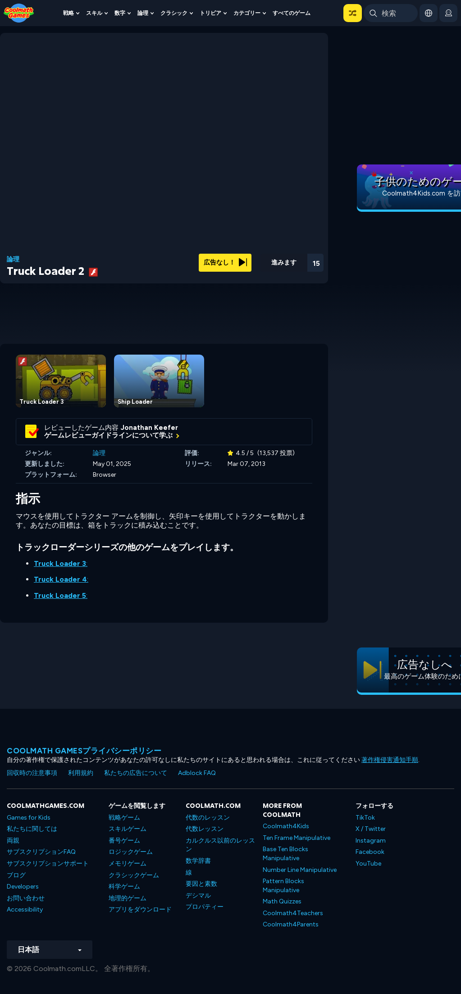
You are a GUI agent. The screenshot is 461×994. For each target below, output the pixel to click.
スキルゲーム (127, 829)
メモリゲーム (127, 863)
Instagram (371, 840)
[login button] (448, 13)
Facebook (370, 852)
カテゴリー (246, 12)
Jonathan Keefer (149, 428)
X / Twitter (371, 829)
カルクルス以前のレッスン (220, 845)
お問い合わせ (26, 898)
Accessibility (25, 909)
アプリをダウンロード (140, 909)
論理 (142, 12)
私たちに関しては (32, 829)
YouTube (368, 863)
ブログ (16, 875)
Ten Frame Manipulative (296, 838)
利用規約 (80, 773)
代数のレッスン (208, 817)
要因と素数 (201, 884)
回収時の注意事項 (32, 773)
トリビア (210, 12)
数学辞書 (198, 861)
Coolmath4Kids (286, 826)
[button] (352, 13)
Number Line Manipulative (300, 870)
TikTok (365, 817)
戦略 (68, 12)
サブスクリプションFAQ (41, 852)
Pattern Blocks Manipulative (283, 885)
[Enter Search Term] (391, 13)
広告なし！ (225, 262)
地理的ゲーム (127, 898)
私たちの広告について (135, 773)
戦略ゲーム (124, 817)
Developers (23, 886)
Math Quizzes (282, 901)
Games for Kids (28, 817)
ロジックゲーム (131, 852)
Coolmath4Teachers (293, 913)
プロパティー (205, 907)
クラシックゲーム (134, 875)
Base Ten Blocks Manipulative (285, 853)
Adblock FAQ (197, 773)
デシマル (198, 895)
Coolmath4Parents (291, 924)
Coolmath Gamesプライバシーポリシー (84, 750)
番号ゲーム (124, 840)
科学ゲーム (124, 886)
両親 (13, 840)
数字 (119, 12)
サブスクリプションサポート (48, 863)
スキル (94, 12)
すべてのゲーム (291, 12)
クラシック (173, 12)
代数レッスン (205, 829)
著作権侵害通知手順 (389, 760)
